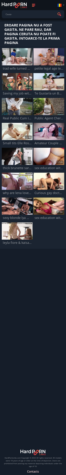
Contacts (33, 471)
